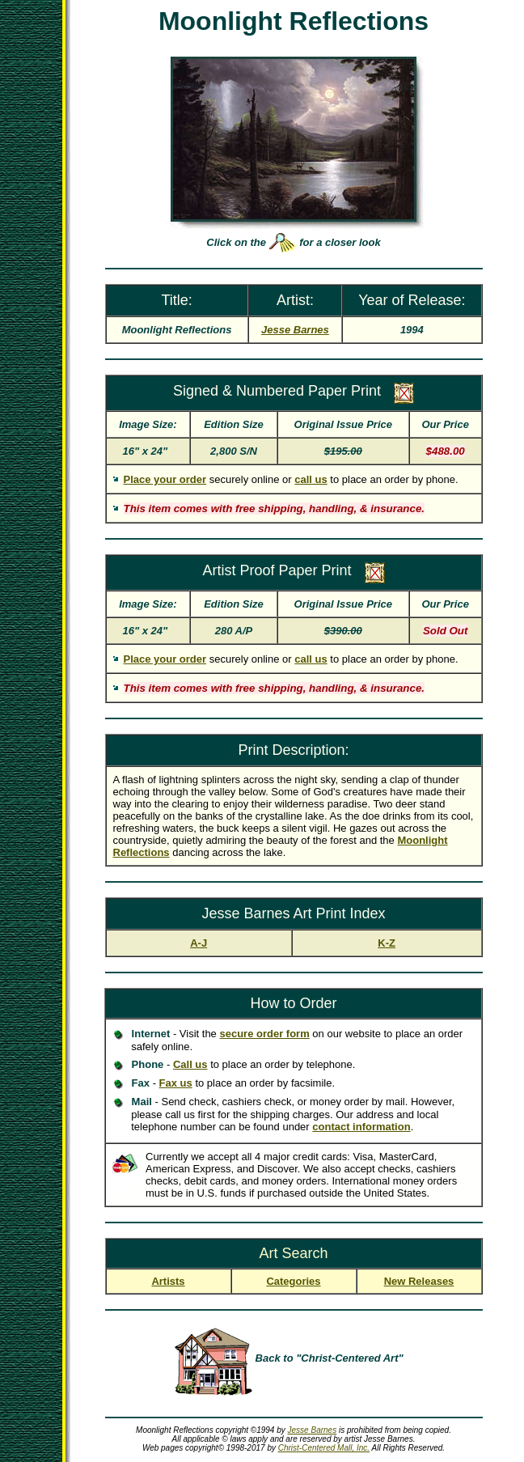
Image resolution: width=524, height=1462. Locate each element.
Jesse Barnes (312, 1430)
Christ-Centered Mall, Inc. (324, 1447)
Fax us (175, 1083)
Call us (190, 1064)
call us (310, 479)
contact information (361, 1127)
